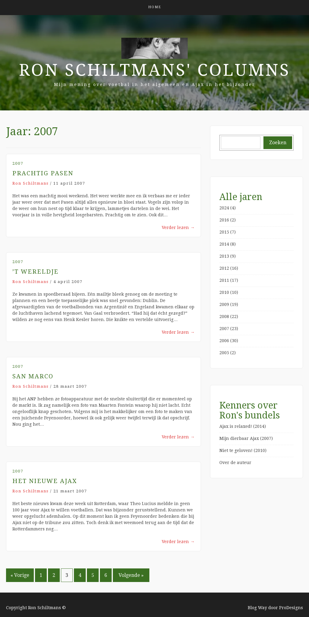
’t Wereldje (35, 271)
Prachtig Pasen (42, 173)
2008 (224, 316)
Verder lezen (178, 227)
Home (154, 7)
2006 (224, 340)
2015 (224, 232)
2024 (224, 207)
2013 (224, 256)
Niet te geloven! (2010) (242, 450)
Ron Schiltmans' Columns (154, 70)
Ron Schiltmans (30, 183)
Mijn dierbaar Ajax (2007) (246, 438)
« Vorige (20, 575)
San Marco (32, 376)
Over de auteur (235, 462)
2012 (224, 268)
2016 (224, 220)
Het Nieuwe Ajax (44, 481)
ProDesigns (291, 607)
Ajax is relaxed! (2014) (242, 426)
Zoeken (277, 142)
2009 (224, 304)
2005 (224, 352)
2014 (224, 244)
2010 (224, 292)
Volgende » (131, 575)
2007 (17, 163)
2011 (224, 280)
